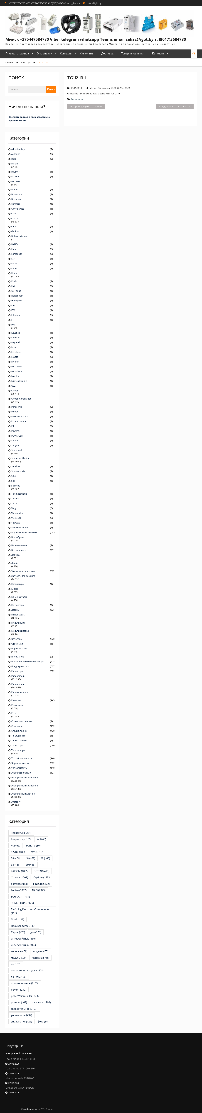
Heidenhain (17, 295)
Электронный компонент (24, 777)
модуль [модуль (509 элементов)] (18, 957)
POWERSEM (17, 435)
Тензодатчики (18, 735)
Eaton (14, 249)
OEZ (13, 385)
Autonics (15, 153)
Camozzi (15, 203)
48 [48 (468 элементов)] (30, 858)
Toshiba (15, 498)
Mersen (15, 361)
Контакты (66, 53)
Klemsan (15, 337)
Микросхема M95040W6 (19, 1078)
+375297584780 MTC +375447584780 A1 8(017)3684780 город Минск (44, 3)
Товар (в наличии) (132, 53)
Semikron (16, 466)
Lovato (14, 356)
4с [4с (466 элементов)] (15, 845)
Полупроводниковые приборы (27, 661)
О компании (44, 53)
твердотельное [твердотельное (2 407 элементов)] (24, 1008)
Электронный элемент (23, 793)
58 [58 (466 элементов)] (15, 864)
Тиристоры (77, 99)
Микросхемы (18, 614)
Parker (14, 411)
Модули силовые (20, 630)
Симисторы (17, 726)
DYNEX (14, 244)
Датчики (15, 554)
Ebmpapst (16, 253)
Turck (14, 503)
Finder (14, 281)
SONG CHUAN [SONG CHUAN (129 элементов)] (22, 903)
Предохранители (20, 666)
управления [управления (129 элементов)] (21, 1021)
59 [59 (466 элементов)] (30, 864)
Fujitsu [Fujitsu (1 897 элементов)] (18, 890)
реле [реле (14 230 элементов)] (18, 989)
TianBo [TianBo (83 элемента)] (17, 919)
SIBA (13, 476)
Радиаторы (17, 671)
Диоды (14, 562)
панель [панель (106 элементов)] (18, 977)
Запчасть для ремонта (23, 575)
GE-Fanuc (16, 290)
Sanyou (15, 445)
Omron (15, 390)
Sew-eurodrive (18, 471)
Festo (14, 273)
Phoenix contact (19, 421)
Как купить (87, 53)
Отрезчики (17, 643)
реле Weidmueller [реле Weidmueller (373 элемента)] (25, 996)
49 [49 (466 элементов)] (45, 858)
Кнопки (15, 588)
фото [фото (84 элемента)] (42, 1021)
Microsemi (16, 366)
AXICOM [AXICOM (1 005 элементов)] (19, 871)
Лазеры (15, 609)
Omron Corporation (21, 398)
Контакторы (17, 604)
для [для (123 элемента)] (35, 932)
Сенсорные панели (21, 721)
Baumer (15, 171)
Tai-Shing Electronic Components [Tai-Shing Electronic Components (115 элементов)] (31, 911)
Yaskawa (15, 522)
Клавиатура (17, 583)
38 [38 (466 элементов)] (15, 858)
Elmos (14, 263)
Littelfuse (16, 352)
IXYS (13, 324)
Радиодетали (18, 675)
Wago (14, 508)
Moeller (15, 376)
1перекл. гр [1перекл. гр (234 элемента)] (21, 833)
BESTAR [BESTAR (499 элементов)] (41, 871)
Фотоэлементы (19, 767)
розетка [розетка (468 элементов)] (19, 1002)
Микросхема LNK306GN (19, 1087)
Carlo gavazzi (18, 208)
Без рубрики (17, 537)
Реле (13, 713)
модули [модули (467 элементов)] (40, 951)
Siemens (15, 485)
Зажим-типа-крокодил (23, 571)
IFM (13, 310)
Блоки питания (19, 545)
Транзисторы (18, 750)
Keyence (15, 332)
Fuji (13, 286)
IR (12, 319)
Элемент (15, 801)
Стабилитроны (19, 730)
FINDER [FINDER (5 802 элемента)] (41, 884)
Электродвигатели (21, 772)
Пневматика (17, 656)
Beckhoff (15, 176)
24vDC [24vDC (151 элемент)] (37, 852)
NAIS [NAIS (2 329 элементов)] (39, 890)
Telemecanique (19, 493)
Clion (13, 226)
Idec (13, 305)
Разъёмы (16, 700)
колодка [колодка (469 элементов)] (19, 951)
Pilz (13, 426)
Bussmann (16, 199)
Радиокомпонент (20, 692)
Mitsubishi (16, 371)
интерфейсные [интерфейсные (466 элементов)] (23, 938)
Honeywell (16, 300)
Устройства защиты (21, 758)
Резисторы (17, 705)
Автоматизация (19, 527)
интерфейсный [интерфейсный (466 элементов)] (23, 945)
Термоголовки (19, 740)
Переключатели (19, 648)
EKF (13, 258)
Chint (14, 213)
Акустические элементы (24, 532)
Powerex (15, 430)
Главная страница (17, 53)
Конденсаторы (19, 596)
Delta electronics (19, 236)
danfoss (15, 231)
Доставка (107, 53)
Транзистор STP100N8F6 (20, 1068)
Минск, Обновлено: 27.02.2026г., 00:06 (110, 88)
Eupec (14, 268)
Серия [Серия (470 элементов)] (18, 932)
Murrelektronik (19, 380)
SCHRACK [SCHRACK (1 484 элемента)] (20, 896)
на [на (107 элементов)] (15, 964)
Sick (13, 480)
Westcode (16, 517)
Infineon (15, 314)
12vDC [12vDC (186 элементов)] (18, 852)
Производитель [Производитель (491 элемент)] (23, 926)
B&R (13, 158)
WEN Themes (47, 1109)
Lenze (14, 347)
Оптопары (16, 638)
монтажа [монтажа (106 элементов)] (40, 957)
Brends (14, 189)
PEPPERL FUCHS (19, 416)
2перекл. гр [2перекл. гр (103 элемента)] (21, 839)
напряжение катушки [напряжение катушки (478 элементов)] (27, 970)
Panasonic (16, 406)
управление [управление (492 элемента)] (21, 1015)
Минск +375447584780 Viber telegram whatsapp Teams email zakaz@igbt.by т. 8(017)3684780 (95, 39)
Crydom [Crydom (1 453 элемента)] (42, 877)
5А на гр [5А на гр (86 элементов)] (33, 845)
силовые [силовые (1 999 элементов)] (41, 1002)
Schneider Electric (20, 458)
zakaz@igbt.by (94, 3)
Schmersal (16, 450)
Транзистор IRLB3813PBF (20, 1059)
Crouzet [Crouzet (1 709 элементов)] (19, 877)
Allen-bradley (18, 149)
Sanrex (14, 440)
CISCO (14, 218)
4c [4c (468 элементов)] (41, 839)
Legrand (15, 342)
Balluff (14, 163)
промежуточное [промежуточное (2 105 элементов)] (24, 983)
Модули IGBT (18, 622)
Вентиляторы (18, 550)
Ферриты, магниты (21, 763)
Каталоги (158, 53)
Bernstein (16, 181)
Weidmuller (17, 513)
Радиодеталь (18, 684)
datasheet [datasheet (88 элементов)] (19, 884)
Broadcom (16, 194)
